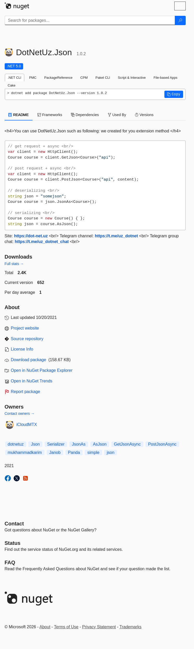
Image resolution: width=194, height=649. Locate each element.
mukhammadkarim (25, 452)
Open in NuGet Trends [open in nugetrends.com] (31, 381)
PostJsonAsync (162, 444)
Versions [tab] (144, 114)
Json (35, 444)
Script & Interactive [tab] (132, 78)
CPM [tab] (84, 78)
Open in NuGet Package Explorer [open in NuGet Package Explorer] (41, 370)
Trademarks (130, 627)
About (44, 627)
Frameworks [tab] (49, 114)
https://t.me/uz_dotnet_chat (42, 241)
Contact (14, 523)
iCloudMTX (26, 424)
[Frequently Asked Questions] (10, 562)
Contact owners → (20, 413)
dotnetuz (16, 444)
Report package (25, 391)
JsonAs (78, 444)
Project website (25, 328)
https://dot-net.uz (31, 236)
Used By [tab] (117, 114)
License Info (22, 349)
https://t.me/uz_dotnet (116, 236)
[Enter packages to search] (90, 20)
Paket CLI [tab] (103, 78)
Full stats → (14, 264)
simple (93, 452)
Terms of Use (66, 627)
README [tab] (19, 114)
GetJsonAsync (127, 444)
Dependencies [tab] (85, 114)
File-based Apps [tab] (165, 78)
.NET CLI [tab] (14, 78)
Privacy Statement (99, 627)
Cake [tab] (12, 85)
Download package (28, 360)
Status (13, 543)
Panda (74, 452)
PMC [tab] (32, 78)
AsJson (99, 444)
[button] (173, 94)
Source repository (27, 339)
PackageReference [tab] (58, 78)
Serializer (56, 444)
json (110, 452)
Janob (55, 452)
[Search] (180, 20)
